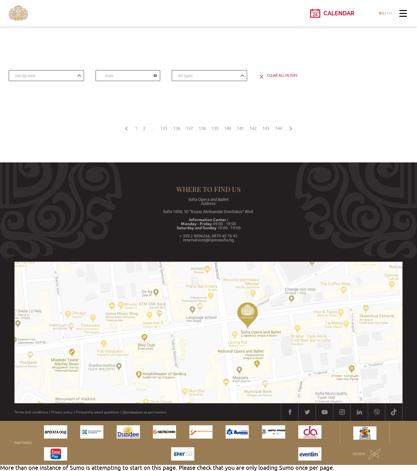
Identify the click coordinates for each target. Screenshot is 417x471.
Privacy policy (62, 412)
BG (381, 13)
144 (278, 128)
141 (240, 128)
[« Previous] (126, 127)
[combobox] (46, 75)
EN (389, 13)
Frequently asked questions (97, 412)
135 (163, 128)
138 (202, 128)
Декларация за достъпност (144, 412)
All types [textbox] (185, 75)
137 (189, 128)
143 (265, 128)
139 (214, 128)
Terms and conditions (31, 412)
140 (227, 128)
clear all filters (282, 75)
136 (176, 128)
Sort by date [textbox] (25, 75)
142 (253, 128)
